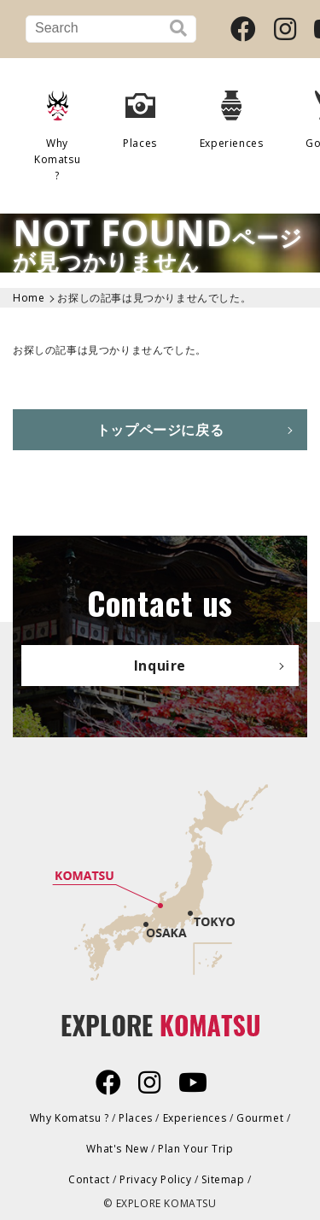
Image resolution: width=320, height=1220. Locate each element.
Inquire (160, 665)
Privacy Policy (155, 1179)
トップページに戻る (160, 429)
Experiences (232, 112)
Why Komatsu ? (57, 129)
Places (140, 112)
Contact (88, 1179)
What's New (117, 1148)
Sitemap (222, 1179)
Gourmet (259, 1118)
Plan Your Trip (195, 1148)
